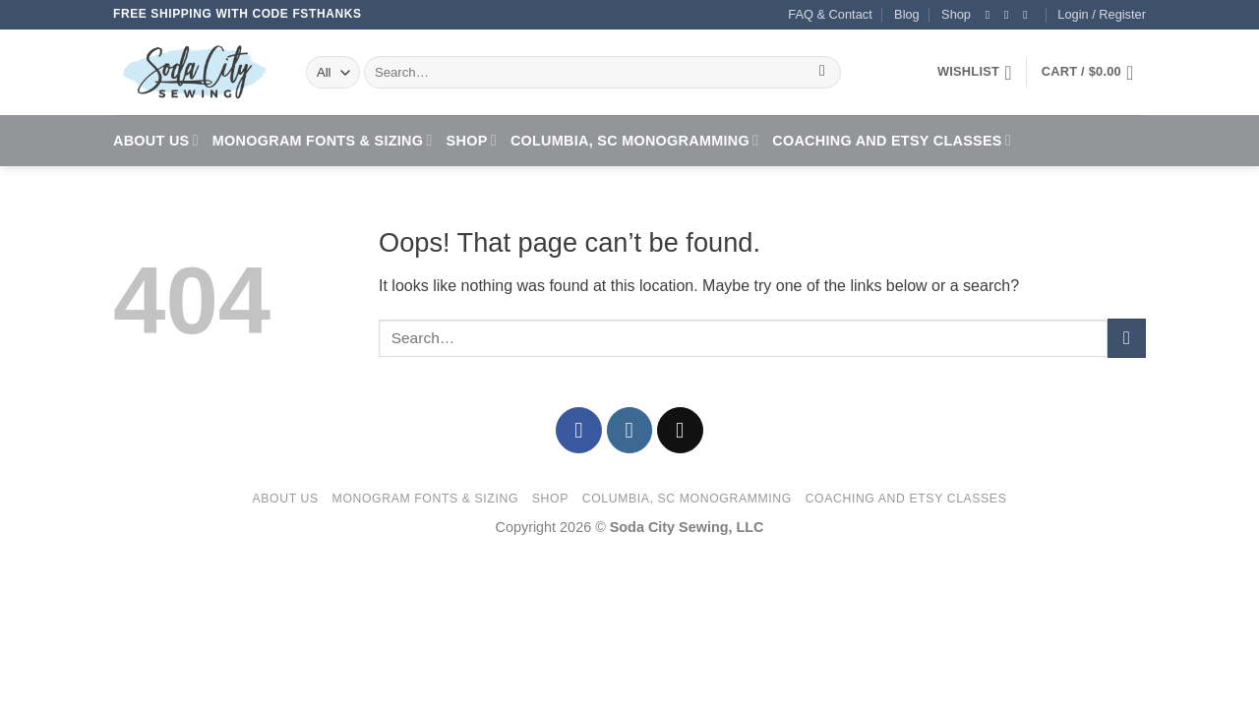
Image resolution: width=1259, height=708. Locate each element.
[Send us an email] (1029, 15)
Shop (956, 14)
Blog (907, 14)
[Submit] (823, 72)
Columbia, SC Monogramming (634, 140)
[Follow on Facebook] (991, 15)
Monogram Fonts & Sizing (322, 140)
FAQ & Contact (829, 14)
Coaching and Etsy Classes (891, 140)
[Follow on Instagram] (1010, 15)
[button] (1101, 15)
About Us (156, 140)
